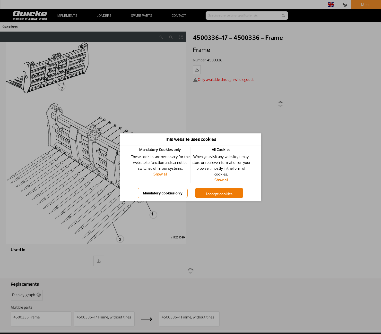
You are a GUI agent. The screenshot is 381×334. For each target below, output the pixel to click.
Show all (160, 174)
